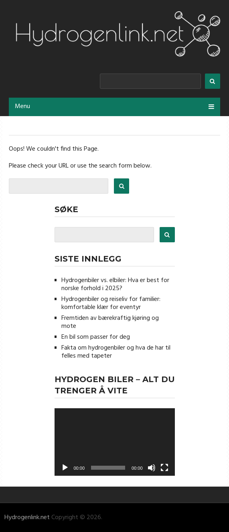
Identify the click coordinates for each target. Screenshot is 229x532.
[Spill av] (65, 468)
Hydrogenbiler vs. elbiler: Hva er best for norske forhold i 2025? (115, 284)
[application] (115, 442)
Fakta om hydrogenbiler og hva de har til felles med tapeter (115, 352)
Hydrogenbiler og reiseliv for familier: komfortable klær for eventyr (110, 303)
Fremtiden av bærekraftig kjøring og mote (110, 322)
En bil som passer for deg (95, 337)
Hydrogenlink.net (27, 517)
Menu (22, 106)
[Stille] (152, 468)
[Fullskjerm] (164, 468)
